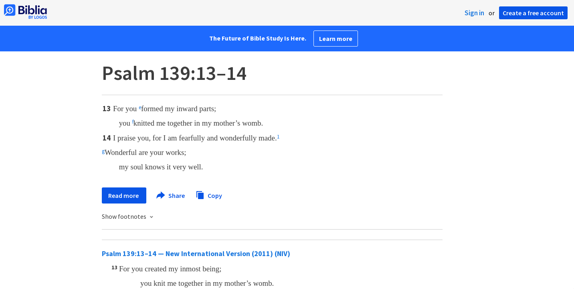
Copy (209, 194)
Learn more (335, 39)
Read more (124, 195)
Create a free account (533, 13)
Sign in (474, 12)
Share (171, 195)
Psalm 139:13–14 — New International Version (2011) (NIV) (196, 253)
